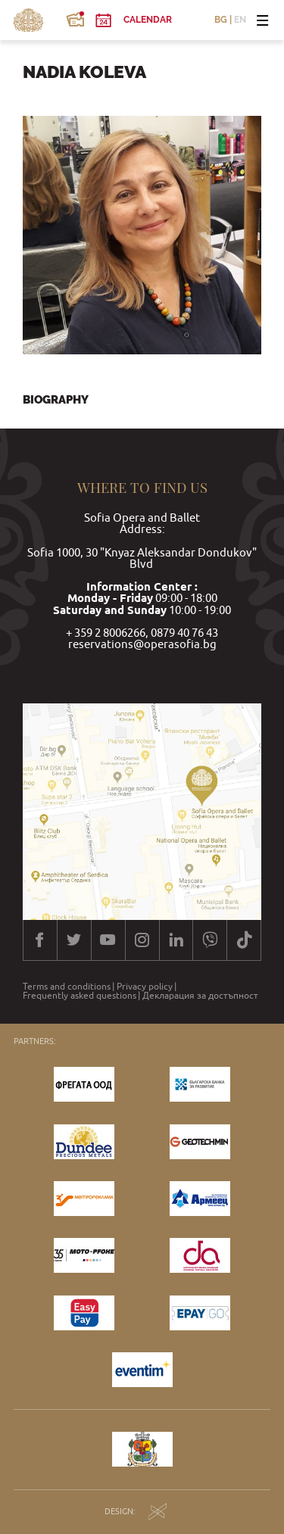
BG (220, 20)
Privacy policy (145, 986)
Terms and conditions (67, 986)
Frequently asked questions (79, 995)
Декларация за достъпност (200, 995)
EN (240, 20)
